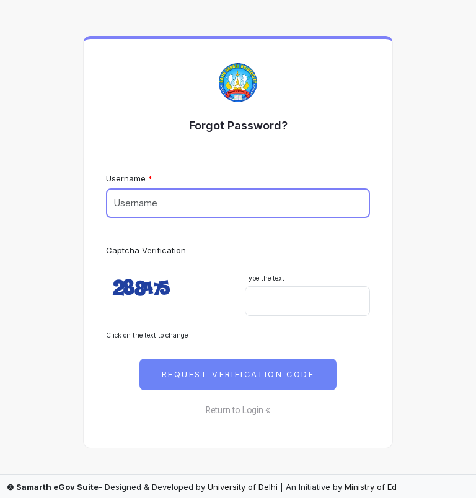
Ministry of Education (385, 487)
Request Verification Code (238, 374)
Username (126, 178)
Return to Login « (238, 410)
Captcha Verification (146, 250)
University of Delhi (243, 487)
